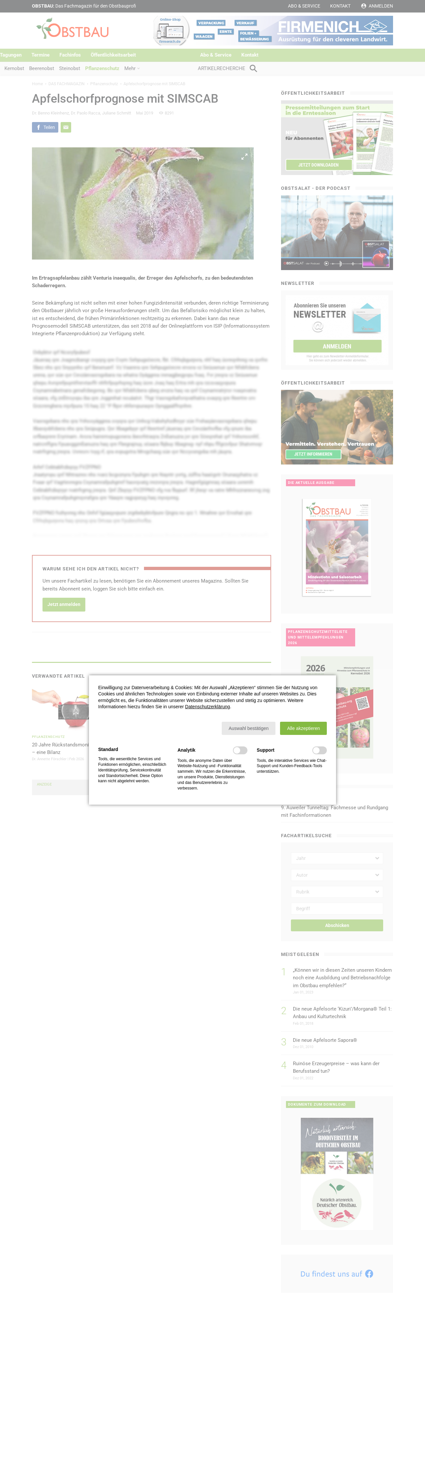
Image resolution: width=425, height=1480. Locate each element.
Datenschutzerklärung (207, 706)
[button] (248, 728)
